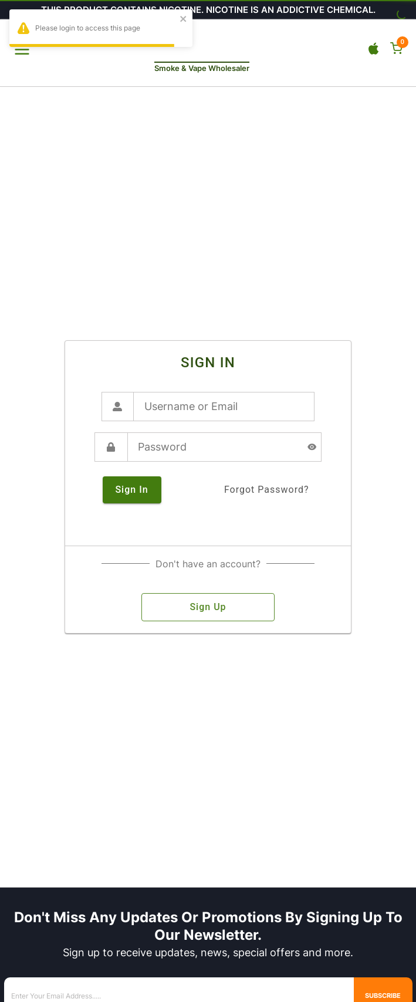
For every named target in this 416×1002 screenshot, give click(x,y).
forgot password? (266, 490)
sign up (208, 607)
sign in (132, 489)
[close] (184, 19)
